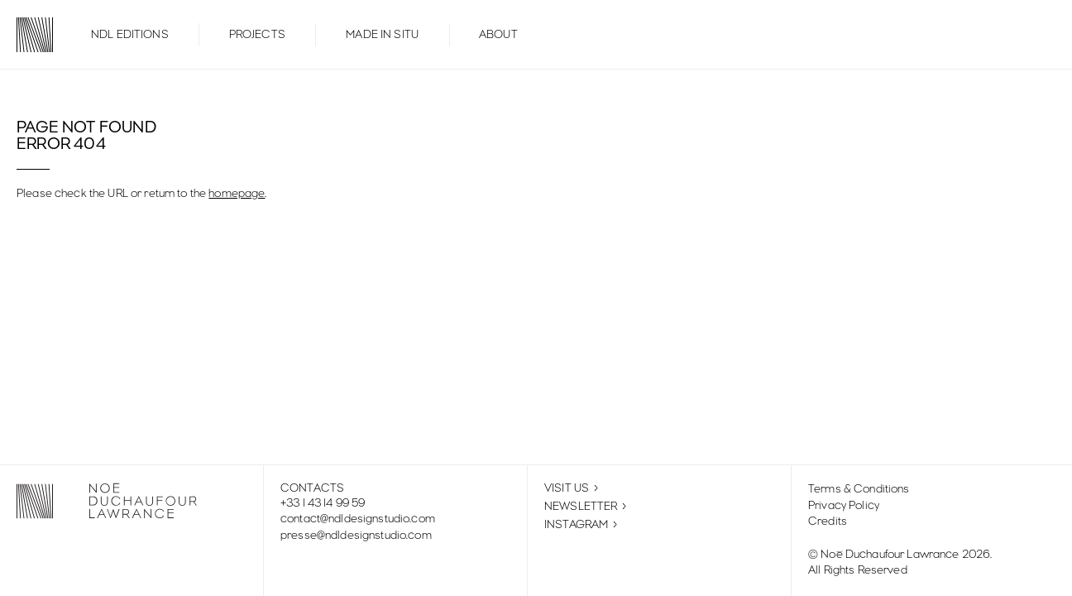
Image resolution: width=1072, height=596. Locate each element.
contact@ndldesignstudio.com (357, 519)
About (498, 35)
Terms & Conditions (859, 489)
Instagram (580, 525)
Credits (827, 521)
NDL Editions (130, 35)
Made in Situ (382, 35)
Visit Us (571, 488)
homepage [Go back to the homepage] (236, 193)
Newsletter (585, 506)
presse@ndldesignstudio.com (356, 535)
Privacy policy (843, 506)
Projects (257, 35)
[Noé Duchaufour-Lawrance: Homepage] (26, 34)
